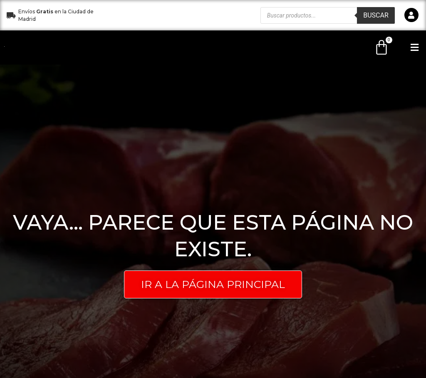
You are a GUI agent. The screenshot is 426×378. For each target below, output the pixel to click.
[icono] (411, 15)
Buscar (376, 15)
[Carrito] (381, 47)
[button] (177, 15)
